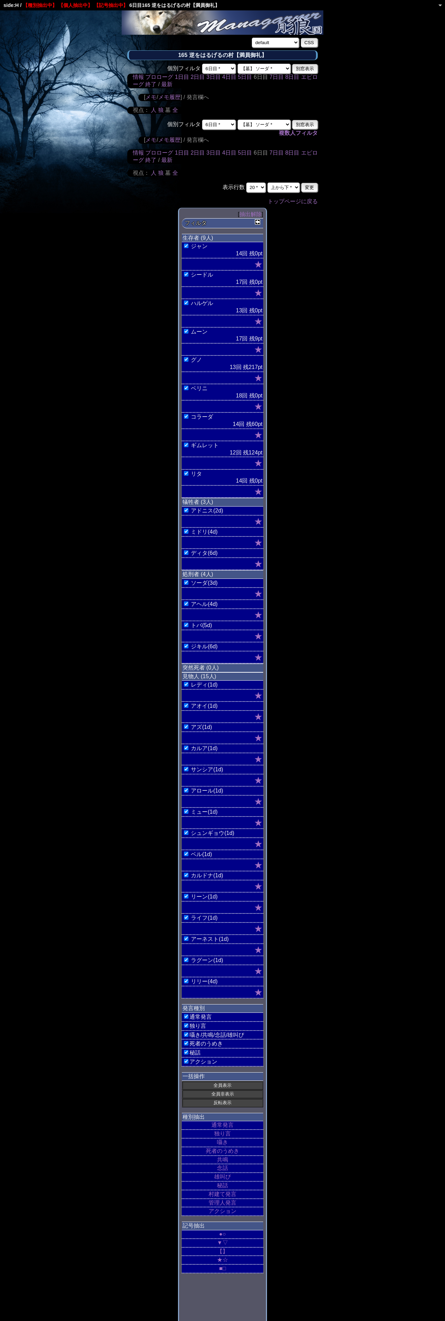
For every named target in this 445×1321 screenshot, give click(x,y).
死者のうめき (222, 1151)
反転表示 (222, 1102)
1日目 (182, 77)
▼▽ (222, 1243)
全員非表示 (222, 1094)
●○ (222, 1234)
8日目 (292, 77)
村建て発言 (222, 1194)
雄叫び (222, 1177)
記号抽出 (194, 1226)
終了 (150, 84)
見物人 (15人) (199, 676)
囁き (222, 1142)
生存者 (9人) (198, 238)
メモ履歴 (169, 97)
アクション (222, 1211)
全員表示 (222, 1085)
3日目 (214, 77)
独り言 (222, 1134)
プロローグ (159, 77)
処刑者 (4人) (198, 574)
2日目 (198, 77)
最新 (166, 84)
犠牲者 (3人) (198, 502)
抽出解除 (251, 214)
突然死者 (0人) (201, 668)
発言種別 (194, 1008)
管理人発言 (222, 1203)
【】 (222, 1251)
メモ (150, 97)
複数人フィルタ (298, 133)
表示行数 (233, 187)
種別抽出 (194, 1117)
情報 (138, 77)
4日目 (229, 77)
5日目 (245, 77)
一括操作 (194, 1076)
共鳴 (222, 1160)
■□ (222, 1268)
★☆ (222, 1260)
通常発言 (222, 1125)
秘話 (222, 1185)
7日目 (276, 77)
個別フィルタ (184, 68)
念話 (222, 1168)
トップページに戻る (293, 201)
